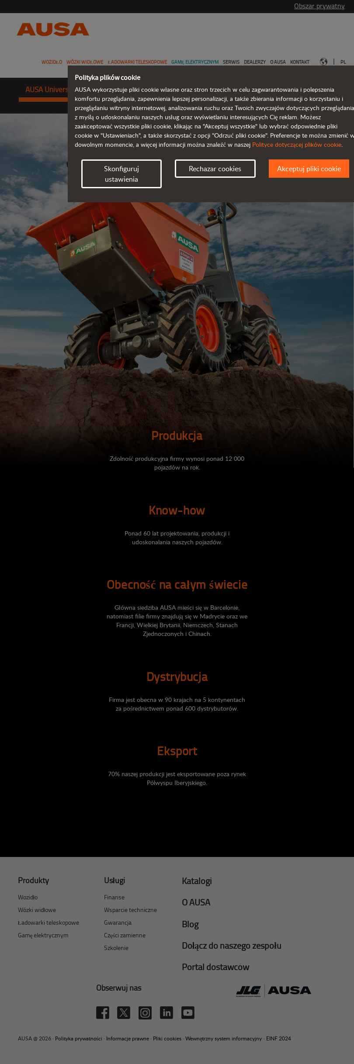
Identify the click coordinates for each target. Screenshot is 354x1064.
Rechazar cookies (215, 168)
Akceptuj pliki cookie (309, 168)
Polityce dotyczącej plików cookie (296, 144)
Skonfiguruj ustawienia (121, 174)
